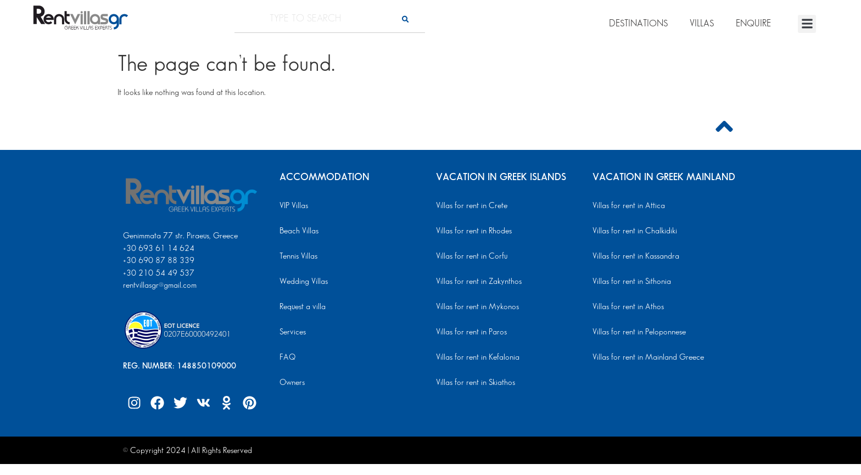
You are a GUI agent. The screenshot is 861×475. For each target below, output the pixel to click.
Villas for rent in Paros (471, 332)
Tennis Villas (298, 256)
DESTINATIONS (638, 23)
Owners (292, 383)
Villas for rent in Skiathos (475, 383)
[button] (807, 24)
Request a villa (302, 307)
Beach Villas (298, 231)
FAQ (287, 357)
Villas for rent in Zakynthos (479, 282)
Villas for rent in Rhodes (474, 231)
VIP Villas (293, 206)
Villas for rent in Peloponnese (639, 332)
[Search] (405, 18)
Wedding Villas (303, 282)
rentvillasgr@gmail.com (161, 285)
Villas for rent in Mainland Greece (648, 357)
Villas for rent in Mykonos (477, 307)
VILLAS (702, 23)
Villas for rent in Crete (471, 206)
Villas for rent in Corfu (471, 256)
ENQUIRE (753, 23)
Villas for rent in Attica (628, 206)
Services (292, 332)
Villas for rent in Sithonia (631, 282)
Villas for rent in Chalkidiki (634, 231)
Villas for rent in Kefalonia (477, 357)
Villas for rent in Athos (628, 307)
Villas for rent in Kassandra (635, 256)
